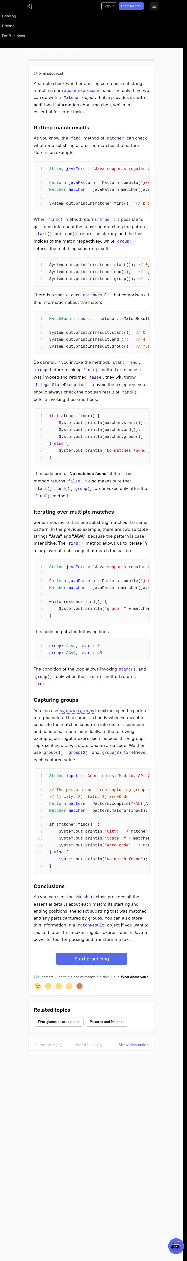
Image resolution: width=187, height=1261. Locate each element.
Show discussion (134, 1044)
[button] (38, 986)
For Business (13, 35)
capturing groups (76, 710)
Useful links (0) (88, 1044)
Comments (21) (48, 1044)
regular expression (81, 90)
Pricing (8, 26)
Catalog (9, 16)
